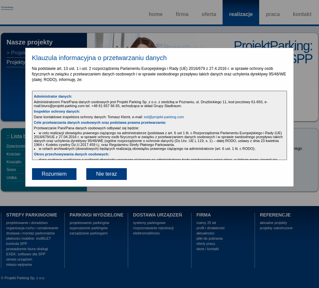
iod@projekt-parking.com (164, 117)
